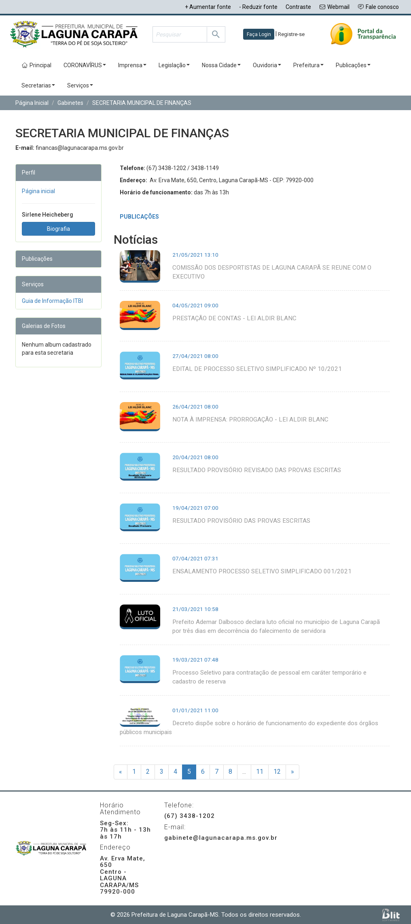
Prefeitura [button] (308, 65)
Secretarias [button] (38, 85)
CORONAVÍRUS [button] (85, 65)
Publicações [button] (353, 65)
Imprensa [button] (132, 65)
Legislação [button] (174, 65)
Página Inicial (32, 103)
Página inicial (38, 191)
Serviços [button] (80, 85)
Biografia (58, 229)
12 (277, 771)
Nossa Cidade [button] (221, 65)
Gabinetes (70, 103)
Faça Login (259, 34)
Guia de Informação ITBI (52, 301)
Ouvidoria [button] (267, 65)
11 (259, 771)
